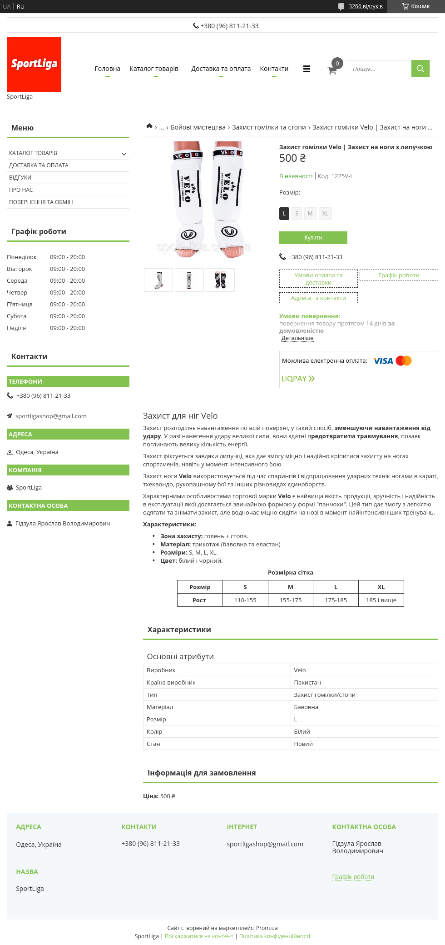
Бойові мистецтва (198, 127)
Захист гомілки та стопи (269, 127)
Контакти (274, 68)
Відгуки (20, 177)
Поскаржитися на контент (199, 936)
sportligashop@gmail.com (51, 416)
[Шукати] (420, 68)
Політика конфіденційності (274, 936)
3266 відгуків (366, 6)
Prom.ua (267, 928)
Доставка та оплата (221, 68)
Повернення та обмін (41, 202)
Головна (108, 68)
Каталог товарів (153, 68)
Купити (313, 238)
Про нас (21, 190)
